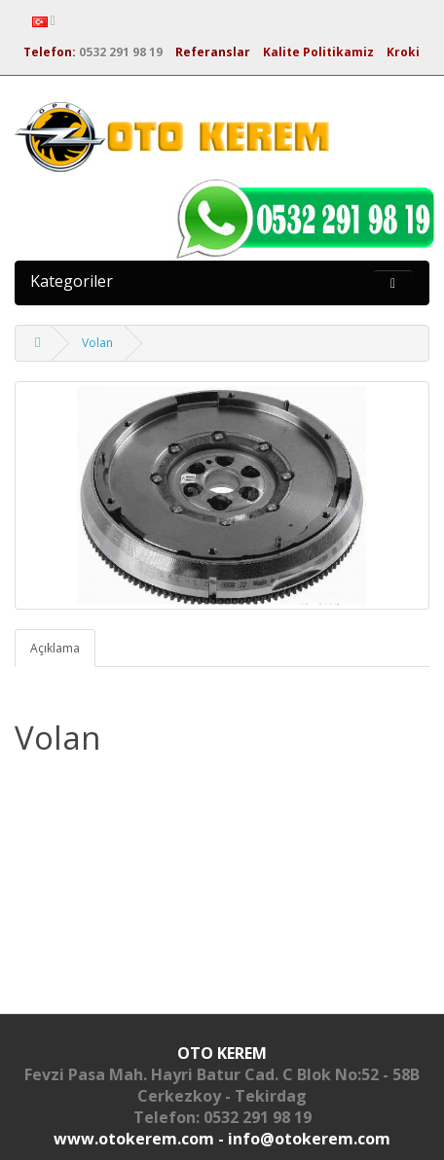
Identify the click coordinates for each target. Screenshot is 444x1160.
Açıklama (55, 648)
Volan (97, 342)
